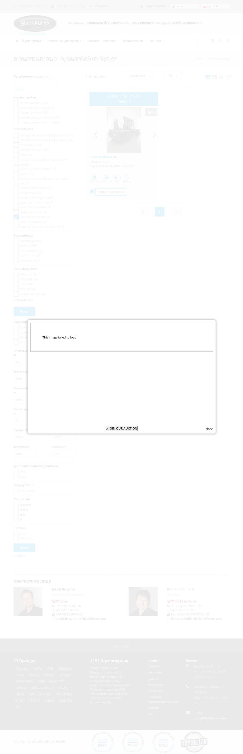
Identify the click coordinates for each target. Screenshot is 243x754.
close (209, 415)
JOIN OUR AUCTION (121, 414)
